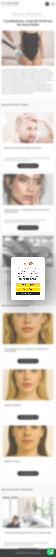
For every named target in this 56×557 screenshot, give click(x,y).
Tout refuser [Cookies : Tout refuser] (28, 289)
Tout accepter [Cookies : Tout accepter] (28, 285)
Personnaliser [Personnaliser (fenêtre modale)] (28, 294)
